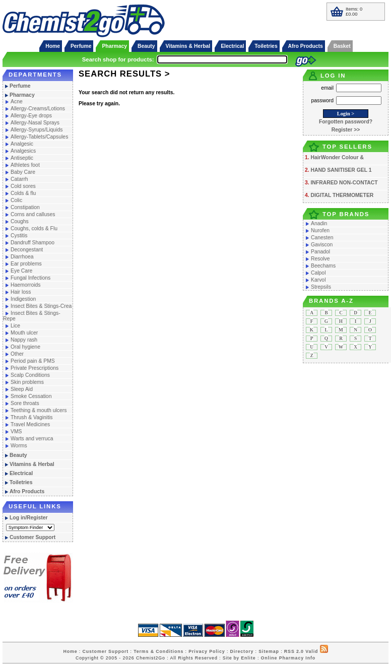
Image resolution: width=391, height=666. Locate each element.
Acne (17, 101)
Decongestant (27, 249)
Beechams (323, 266)
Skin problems (27, 382)
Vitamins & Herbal (188, 46)
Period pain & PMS (33, 361)
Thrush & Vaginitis (32, 417)
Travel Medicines (30, 424)
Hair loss (21, 292)
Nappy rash (24, 340)
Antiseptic (22, 158)
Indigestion (23, 299)
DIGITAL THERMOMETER (341, 195)
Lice (15, 325)
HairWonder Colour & (336, 157)
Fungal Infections (30, 278)
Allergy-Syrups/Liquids (36, 129)
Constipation (25, 207)
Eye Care (21, 271)
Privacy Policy (206, 651)
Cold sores (23, 186)
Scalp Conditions (30, 375)
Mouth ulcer (24, 333)
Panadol (320, 251)
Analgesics (23, 151)
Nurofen (320, 230)
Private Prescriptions (34, 368)
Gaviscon (322, 244)
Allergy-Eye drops (31, 115)
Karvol (318, 280)
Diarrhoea (22, 256)
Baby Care (23, 172)
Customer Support (32, 537)
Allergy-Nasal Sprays (35, 122)
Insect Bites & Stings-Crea (41, 306)
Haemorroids (25, 285)
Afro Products (305, 46)
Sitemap (268, 651)
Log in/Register (29, 517)
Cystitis (19, 235)
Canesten (322, 237)
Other (17, 354)
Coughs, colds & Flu (34, 228)
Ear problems (26, 264)
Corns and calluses (33, 214)
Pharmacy (114, 46)
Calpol (318, 273)
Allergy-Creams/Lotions (38, 108)
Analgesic (22, 144)
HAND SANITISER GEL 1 (340, 170)
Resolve (320, 258)
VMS (16, 431)
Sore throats (25, 403)
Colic (16, 200)
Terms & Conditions (158, 651)
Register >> (346, 129)
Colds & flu (23, 193)
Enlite (248, 657)
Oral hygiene (25, 347)
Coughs (20, 221)
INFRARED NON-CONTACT (343, 182)
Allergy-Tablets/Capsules (39, 137)
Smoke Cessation (31, 396)
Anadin (319, 223)
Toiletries (265, 46)
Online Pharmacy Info (288, 657)
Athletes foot (25, 165)
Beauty (146, 46)
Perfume (81, 46)
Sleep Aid (22, 389)
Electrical (232, 46)
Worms (19, 445)
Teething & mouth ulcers (39, 410)
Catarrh (19, 179)
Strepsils (321, 287)
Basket (342, 46)
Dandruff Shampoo (32, 242)
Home (52, 46)
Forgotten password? (345, 121)
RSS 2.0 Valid (301, 651)
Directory (242, 651)
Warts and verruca (32, 438)
